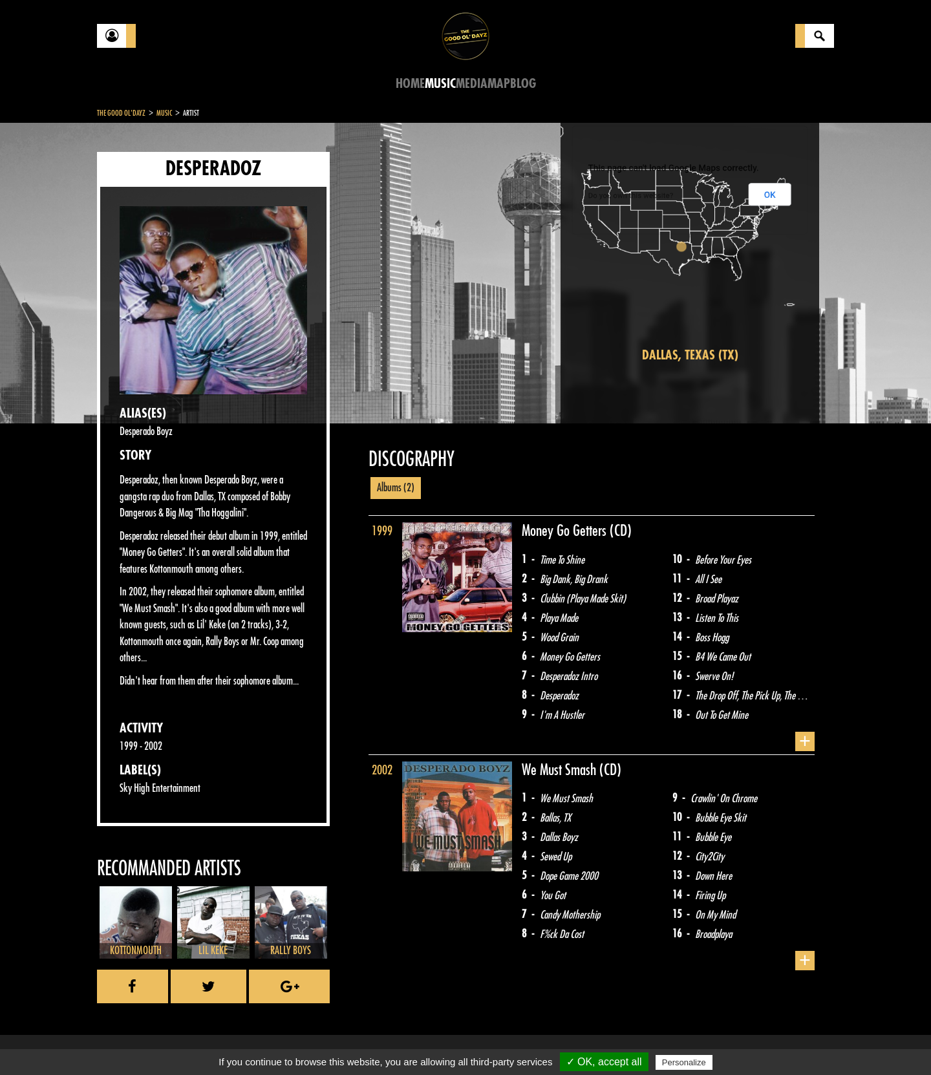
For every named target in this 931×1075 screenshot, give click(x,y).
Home (410, 83)
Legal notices (198, 1042)
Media (471, 83)
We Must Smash (560, 770)
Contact (129, 1041)
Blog (523, 83)
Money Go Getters (566, 530)
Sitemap (310, 1042)
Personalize (684, 1062)
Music (440, 83)
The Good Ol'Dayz (121, 113)
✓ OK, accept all (604, 1061)
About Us (259, 1042)
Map (498, 83)
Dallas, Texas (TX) (690, 355)
